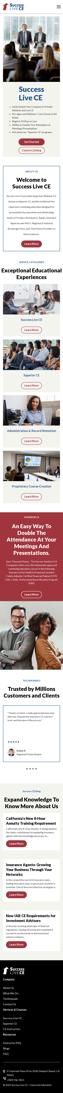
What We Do (10, 993)
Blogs (6, 1048)
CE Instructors (11, 1029)
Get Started (31, 141)
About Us (8, 987)
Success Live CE (12, 1018)
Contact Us (9, 1004)
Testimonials (10, 998)
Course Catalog (31, 150)
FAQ (5, 1053)
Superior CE (10, 1023)
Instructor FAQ (12, 1043)
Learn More (31, 243)
